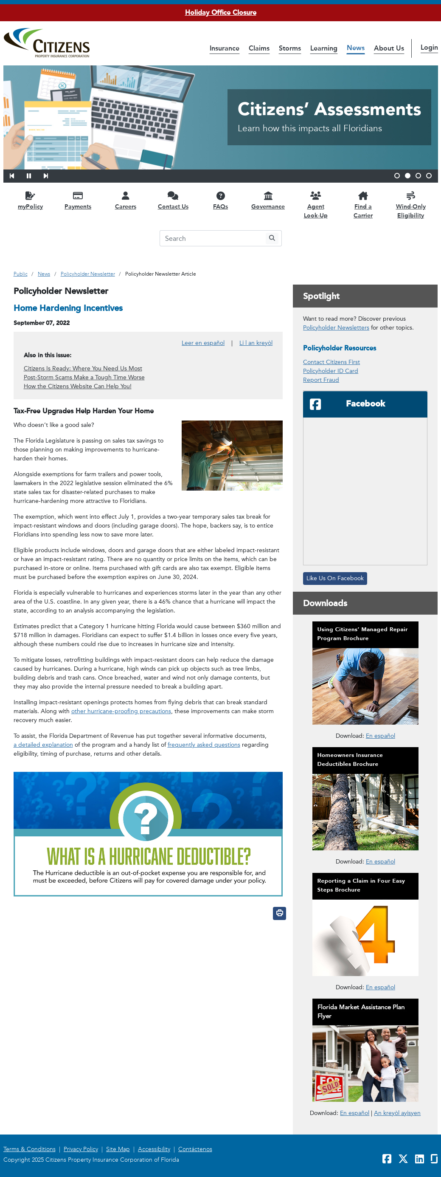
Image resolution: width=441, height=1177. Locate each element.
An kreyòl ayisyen (397, 1113)
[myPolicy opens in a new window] (31, 200)
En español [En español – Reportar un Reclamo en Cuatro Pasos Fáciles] (380, 987)
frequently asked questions (204, 744)
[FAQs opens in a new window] (221, 200)
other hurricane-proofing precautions (121, 711)
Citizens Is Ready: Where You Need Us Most (83, 368)
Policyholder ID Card (330, 371)
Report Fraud (321, 380)
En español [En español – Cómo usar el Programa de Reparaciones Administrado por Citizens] (380, 736)
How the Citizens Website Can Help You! (78, 386)
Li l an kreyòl (255, 343)
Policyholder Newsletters (336, 327)
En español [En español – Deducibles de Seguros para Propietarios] (380, 861)
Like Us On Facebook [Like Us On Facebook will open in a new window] (335, 578)
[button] (17, 174)
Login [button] (429, 47)
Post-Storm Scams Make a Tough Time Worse (84, 377)
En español (354, 1113)
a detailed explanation (43, 744)
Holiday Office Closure (220, 12)
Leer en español (203, 343)
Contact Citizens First (331, 362)
